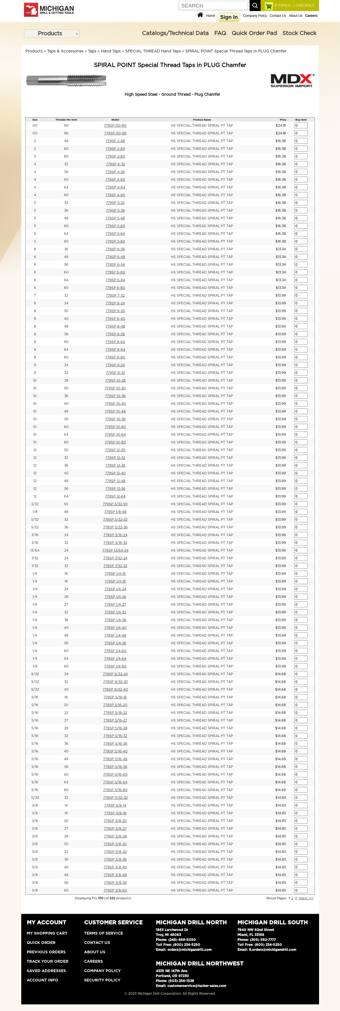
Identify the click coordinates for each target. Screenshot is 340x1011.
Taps (92, 51)
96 (66, 133)
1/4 (35, 573)
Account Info (42, 980)
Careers (93, 962)
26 (66, 596)
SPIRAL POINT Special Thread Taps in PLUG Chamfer (236, 51)
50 (66, 504)
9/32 (35, 674)
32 (66, 164)
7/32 (34, 558)
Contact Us (278, 16)
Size (35, 119)
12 (34, 450)
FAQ (220, 33)
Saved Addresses (46, 971)
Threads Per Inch (66, 119)
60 (66, 179)
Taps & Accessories (65, 51)
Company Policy (255, 16)
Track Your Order (47, 962)
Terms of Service (103, 933)
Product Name (202, 119)
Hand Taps (111, 51)
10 (35, 380)
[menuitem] (51, 34)
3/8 (35, 805)
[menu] (51, 34)
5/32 (35, 519)
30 (66, 311)
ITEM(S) (282, 5)
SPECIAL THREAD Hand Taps (153, 51)
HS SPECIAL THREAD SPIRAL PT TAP (202, 125)
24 (66, 303)
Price (283, 119)
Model (115, 119)
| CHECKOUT (303, 5)
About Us (295, 16)
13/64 (34, 550)
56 (66, 172)
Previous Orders (46, 952)
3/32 (35, 504)
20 (66, 705)
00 (35, 125)
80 (66, 148)
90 (66, 125)
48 (66, 141)
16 (66, 573)
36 (66, 210)
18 (66, 581)
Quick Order (41, 943)
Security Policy (102, 980)
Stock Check (299, 33)
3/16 (34, 535)
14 (66, 805)
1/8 (35, 512)
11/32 (35, 797)
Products (50, 33)
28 (66, 380)
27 (66, 604)
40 (66, 318)
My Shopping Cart (47, 933)
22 (66, 712)
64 (66, 187)
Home (210, 16)
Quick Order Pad (254, 33)
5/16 (34, 697)
